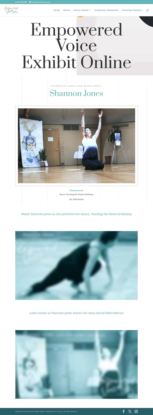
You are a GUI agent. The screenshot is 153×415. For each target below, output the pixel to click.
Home (57, 10)
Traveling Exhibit (131, 10)
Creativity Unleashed (106, 10)
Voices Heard (81, 10)
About (66, 10)
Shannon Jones (76, 94)
